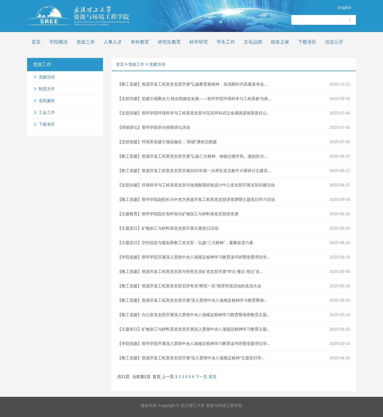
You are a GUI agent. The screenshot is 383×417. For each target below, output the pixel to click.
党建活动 (47, 77)
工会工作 (47, 112)
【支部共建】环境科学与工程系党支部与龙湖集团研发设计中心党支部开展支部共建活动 (196, 185)
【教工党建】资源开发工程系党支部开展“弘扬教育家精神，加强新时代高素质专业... (192, 84)
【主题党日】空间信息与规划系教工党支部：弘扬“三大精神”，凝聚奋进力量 (185, 242)
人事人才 (113, 41)
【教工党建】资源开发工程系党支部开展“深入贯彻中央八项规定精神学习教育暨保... (192, 300)
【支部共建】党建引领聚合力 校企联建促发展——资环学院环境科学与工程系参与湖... (194, 98)
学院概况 (58, 41)
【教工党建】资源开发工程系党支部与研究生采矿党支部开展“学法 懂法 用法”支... (190, 271)
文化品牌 (253, 41)
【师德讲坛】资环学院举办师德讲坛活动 (153, 127)
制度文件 (47, 88)
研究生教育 (169, 41)
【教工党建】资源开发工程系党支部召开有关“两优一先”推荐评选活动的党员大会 (189, 286)
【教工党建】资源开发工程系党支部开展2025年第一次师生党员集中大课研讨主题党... (194, 170)
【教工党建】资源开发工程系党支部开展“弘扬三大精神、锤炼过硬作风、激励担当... (192, 156)
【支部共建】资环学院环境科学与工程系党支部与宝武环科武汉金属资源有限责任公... (193, 113)
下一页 (201, 376)
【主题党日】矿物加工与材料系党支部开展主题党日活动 (167, 228)
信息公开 (334, 41)
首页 (36, 41)
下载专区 (307, 41)
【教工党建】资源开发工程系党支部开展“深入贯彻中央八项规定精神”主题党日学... (191, 358)
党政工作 (85, 41)
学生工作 (226, 41)
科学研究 (198, 41)
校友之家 (280, 41)
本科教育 (140, 41)
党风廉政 (47, 100)
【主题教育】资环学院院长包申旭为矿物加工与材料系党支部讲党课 (178, 214)
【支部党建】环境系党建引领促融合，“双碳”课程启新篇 (167, 141)
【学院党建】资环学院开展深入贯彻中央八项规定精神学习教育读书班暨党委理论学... (193, 257)
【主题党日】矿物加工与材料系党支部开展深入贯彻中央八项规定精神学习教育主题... (193, 329)
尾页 (213, 376)
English (344, 7)
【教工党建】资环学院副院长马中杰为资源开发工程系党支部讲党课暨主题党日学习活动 (196, 199)
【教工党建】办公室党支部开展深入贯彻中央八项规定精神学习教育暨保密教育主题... (193, 314)
